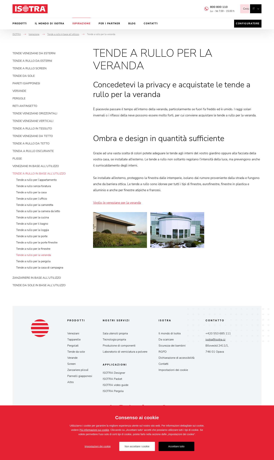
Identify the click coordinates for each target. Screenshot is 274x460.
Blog (132, 23)
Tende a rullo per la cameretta (34, 205)
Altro (70, 382)
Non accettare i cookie (137, 446)
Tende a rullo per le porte (31, 236)
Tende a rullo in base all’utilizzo (39, 174)
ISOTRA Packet (112, 379)
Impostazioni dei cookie (173, 370)
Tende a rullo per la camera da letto (38, 211)
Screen (71, 364)
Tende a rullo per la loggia (32, 230)
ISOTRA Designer (114, 373)
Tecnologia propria (114, 340)
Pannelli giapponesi (79, 376)
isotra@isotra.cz (215, 340)
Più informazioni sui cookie (94, 429)
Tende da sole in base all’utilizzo (39, 285)
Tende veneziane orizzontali (35, 113)
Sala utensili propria (115, 333)
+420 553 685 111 (218, 333)
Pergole (19, 98)
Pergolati (73, 346)
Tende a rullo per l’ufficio (31, 199)
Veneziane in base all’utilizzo (36, 166)
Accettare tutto (176, 446)
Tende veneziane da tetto (33, 136)
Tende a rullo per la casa (31, 192)
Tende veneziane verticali (33, 121)
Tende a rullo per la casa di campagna (39, 268)
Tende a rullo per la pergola (33, 261)
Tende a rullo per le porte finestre (36, 242)
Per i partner (109, 23)
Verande (19, 91)
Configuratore (248, 23)
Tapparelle (74, 340)
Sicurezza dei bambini (172, 346)
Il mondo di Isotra (49, 23)
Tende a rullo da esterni (32, 61)
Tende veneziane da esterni (34, 53)
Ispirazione (81, 23)
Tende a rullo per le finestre (33, 249)
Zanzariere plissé (77, 370)
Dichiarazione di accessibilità (176, 358)
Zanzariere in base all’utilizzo (37, 278)
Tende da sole (24, 76)
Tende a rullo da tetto (31, 144)
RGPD (163, 352)
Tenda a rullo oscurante (33, 151)
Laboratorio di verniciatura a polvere (125, 352)
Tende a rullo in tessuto (32, 128)
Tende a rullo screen (30, 68)
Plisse (17, 159)
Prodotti (20, 23)
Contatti (151, 23)
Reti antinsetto (25, 106)
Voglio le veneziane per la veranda (117, 202)
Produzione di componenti (119, 346)
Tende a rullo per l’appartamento (36, 180)
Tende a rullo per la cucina (32, 217)
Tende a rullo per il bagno (32, 224)
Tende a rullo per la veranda (33, 255)
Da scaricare (166, 340)
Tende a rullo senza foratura (33, 186)
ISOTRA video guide (115, 385)
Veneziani (73, 333)
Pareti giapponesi (26, 83)
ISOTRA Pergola (113, 391)
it (254, 8)
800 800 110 (214, 7)
